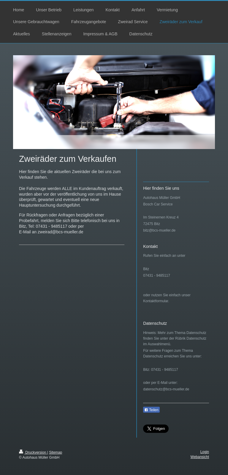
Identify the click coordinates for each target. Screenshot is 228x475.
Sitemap (55, 452)
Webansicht (200, 457)
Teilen (151, 410)
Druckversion (33, 452)
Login (204, 452)
